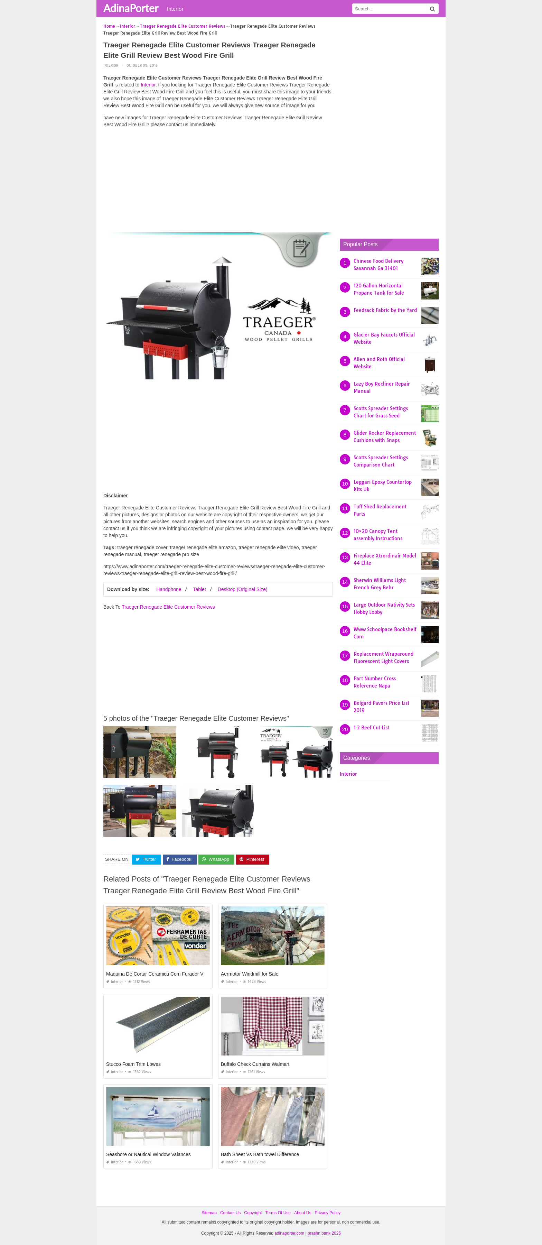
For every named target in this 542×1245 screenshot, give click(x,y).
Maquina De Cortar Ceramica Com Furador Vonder (161, 974)
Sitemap (209, 1212)
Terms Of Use (278, 1212)
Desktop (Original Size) (243, 589)
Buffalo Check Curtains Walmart (255, 1064)
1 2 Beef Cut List (371, 728)
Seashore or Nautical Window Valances (148, 1154)
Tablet (199, 589)
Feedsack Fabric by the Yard (385, 310)
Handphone (168, 589)
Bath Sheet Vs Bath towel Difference (260, 1154)
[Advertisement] (218, 181)
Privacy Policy (327, 1212)
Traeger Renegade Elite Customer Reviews (168, 607)
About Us (302, 1212)
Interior (175, 9)
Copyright (253, 1212)
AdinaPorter (130, 8)
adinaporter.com (289, 1233)
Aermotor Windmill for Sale (250, 974)
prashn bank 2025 (324, 1233)
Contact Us (230, 1212)
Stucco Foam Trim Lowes (133, 1064)
